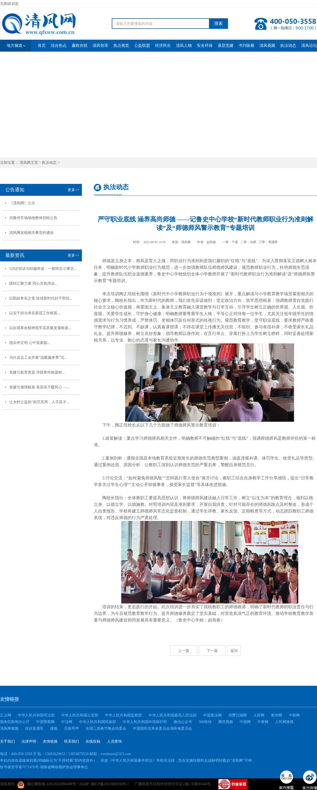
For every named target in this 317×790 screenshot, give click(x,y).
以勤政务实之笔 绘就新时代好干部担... (40, 298)
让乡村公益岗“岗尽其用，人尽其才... (39, 402)
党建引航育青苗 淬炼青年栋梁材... (37, 372)
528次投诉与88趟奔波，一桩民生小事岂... (43, 269)
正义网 (5, 715)
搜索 (218, 23)
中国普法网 (212, 715)
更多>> (73, 190)
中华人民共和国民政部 (97, 722)
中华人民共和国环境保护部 (145, 722)
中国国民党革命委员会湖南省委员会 (162, 728)
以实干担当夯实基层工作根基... (34, 313)
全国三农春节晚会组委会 (106, 728)
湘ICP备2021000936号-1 (110, 784)
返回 (234, 650)
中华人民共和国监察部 (123, 715)
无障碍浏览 (9, 4)
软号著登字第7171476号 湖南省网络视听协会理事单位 (44, 767)
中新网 (294, 715)
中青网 (262, 722)
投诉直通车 (34, 728)
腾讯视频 (225, 722)
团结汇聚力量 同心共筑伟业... (33, 283)
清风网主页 (29, 163)
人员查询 (114, 741)
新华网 (276, 715)
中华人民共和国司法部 (36, 715)
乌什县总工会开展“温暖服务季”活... (38, 358)
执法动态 (49, 163)
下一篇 (212, 650)
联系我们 (71, 741)
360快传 (205, 722)
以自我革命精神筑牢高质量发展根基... (40, 328)
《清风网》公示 (22, 203)
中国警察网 (45, 722)
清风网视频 (9, 728)
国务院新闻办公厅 (15, 722)
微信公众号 (183, 722)
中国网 (245, 722)
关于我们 (7, 741)
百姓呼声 (71, 728)
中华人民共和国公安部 (79, 715)
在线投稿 (93, 741)
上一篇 (183, 650)
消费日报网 (237, 715)
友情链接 (50, 741)
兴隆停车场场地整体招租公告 (33, 218)
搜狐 (54, 728)
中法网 (66, 722)
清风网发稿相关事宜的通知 (31, 233)
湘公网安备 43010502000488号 (46, 784)
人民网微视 (284, 722)
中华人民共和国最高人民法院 (172, 715)
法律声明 (28, 741)
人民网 (258, 715)
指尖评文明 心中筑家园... (29, 343)
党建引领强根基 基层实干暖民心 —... (39, 387)
